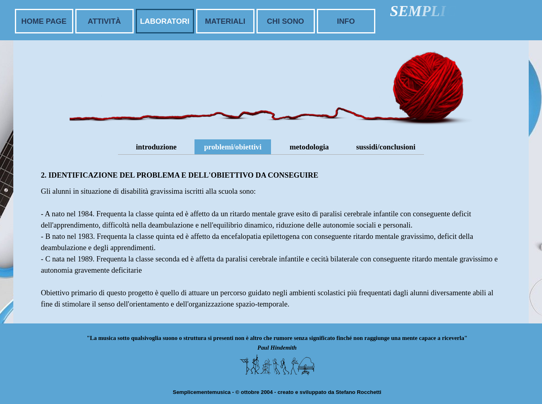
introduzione (156, 147)
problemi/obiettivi (233, 147)
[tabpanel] (271, 238)
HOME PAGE (44, 21)
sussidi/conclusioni (385, 147)
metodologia (309, 147)
